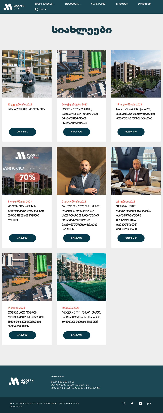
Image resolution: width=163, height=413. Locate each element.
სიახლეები (98, 4)
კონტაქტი (144, 4)
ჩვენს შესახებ (44, 4)
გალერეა (122, 4)
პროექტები (72, 4)
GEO (39, 9)
